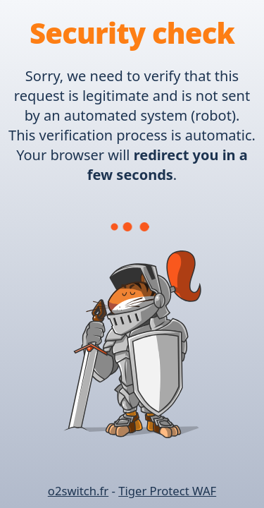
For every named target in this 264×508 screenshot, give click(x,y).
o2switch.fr (78, 491)
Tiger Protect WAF (167, 491)
